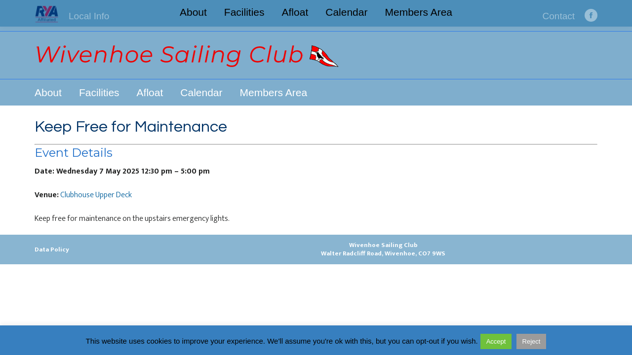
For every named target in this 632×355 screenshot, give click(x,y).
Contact (559, 16)
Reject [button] (531, 341)
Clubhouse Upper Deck (96, 195)
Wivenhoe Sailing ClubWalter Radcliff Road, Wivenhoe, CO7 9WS (383, 249)
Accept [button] (496, 341)
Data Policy (52, 249)
